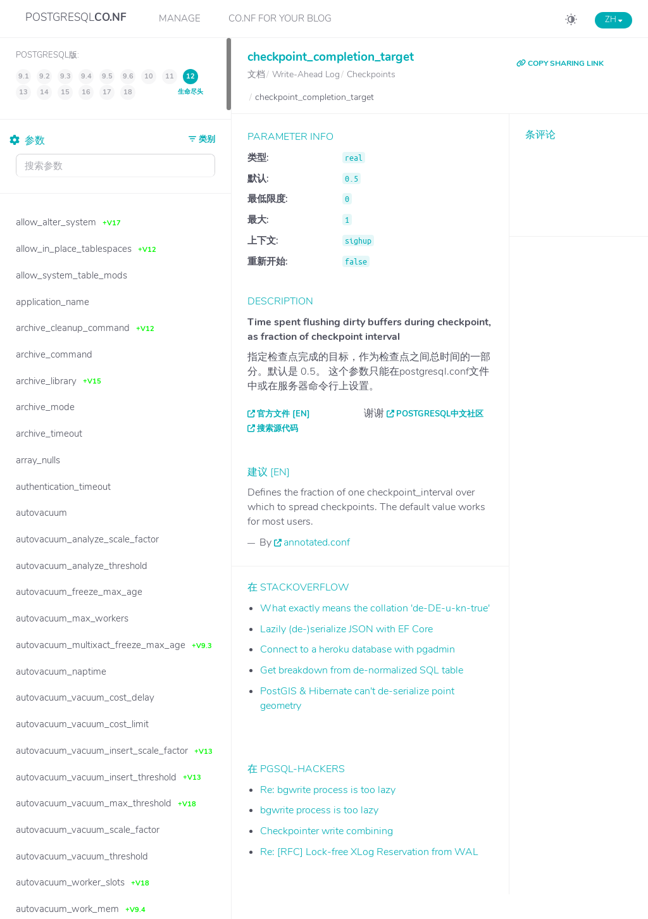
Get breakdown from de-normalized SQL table (361, 670)
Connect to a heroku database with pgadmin (357, 649)
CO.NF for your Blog (280, 18)
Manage (180, 18)
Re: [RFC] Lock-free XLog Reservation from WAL (369, 852)
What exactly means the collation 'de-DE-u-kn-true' (375, 608)
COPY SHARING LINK (560, 63)
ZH (613, 19)
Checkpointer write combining (326, 831)
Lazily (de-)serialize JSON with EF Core (346, 629)
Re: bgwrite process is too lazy (328, 790)
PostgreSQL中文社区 (439, 414)
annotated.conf (317, 542)
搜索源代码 (277, 428)
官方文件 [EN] (283, 414)
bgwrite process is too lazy (319, 810)
